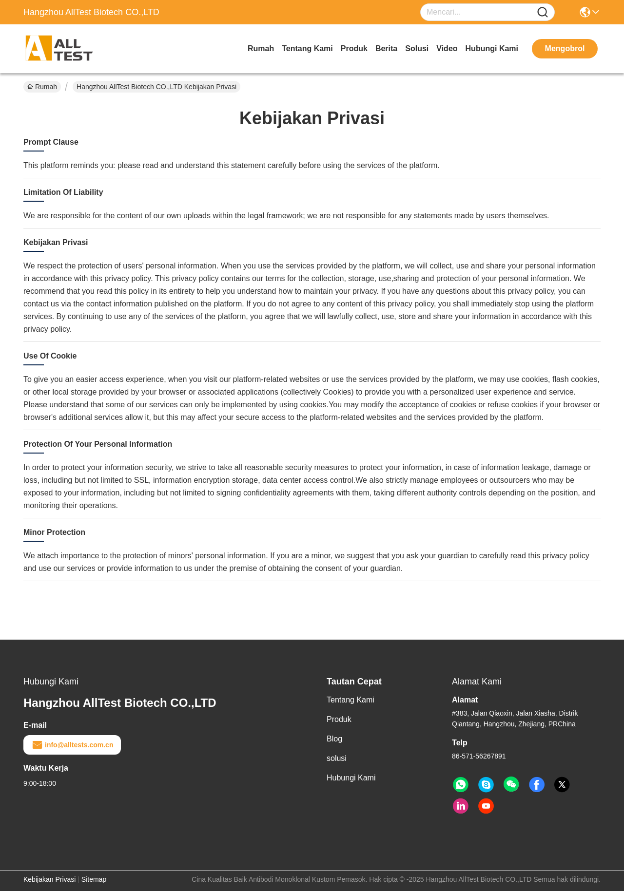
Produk (354, 48)
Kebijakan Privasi (49, 879)
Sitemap (93, 879)
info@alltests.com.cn (72, 744)
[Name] (542, 12)
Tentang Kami (307, 48)
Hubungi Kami (492, 48)
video (446, 48)
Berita (386, 48)
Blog (334, 739)
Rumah (261, 48)
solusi (417, 48)
